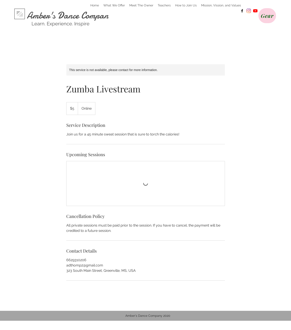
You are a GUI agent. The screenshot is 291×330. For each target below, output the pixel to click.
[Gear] (267, 15)
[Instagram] (249, 11)
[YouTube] (255, 11)
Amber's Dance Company (70, 15)
